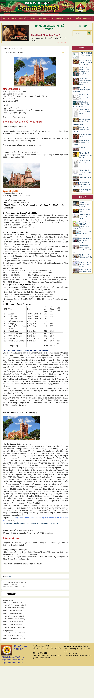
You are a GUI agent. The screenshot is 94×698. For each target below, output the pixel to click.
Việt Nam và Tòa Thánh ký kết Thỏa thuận (82, 257)
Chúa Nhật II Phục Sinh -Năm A (45, 35)
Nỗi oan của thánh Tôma (85, 135)
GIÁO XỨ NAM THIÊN (10, 640)
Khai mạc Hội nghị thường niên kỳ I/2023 (82, 233)
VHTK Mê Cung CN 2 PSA (84, 161)
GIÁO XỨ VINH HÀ (9, 656)
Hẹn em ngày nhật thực (85, 191)
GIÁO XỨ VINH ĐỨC (10, 653)
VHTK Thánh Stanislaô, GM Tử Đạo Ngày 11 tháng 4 (85, 81)
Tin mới (82, 48)
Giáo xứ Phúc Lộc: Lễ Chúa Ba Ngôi (85, 270)
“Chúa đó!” (82, 148)
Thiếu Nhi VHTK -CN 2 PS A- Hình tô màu (85, 111)
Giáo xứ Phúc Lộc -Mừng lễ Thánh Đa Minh (85, 264)
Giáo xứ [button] (22, 18)
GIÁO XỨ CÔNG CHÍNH (11, 665)
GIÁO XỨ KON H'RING (10, 670)
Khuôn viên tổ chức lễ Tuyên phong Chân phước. (81, 104)
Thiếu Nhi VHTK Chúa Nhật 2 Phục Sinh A (85, 155)
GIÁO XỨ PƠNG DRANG (11, 637)
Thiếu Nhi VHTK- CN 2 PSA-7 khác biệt (85, 172)
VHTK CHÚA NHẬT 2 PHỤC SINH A (84, 97)
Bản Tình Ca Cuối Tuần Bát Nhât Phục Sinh (82, 129)
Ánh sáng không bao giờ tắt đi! (84, 120)
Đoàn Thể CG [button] (57, 18)
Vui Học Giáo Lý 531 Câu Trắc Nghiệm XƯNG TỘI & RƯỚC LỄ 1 (81, 225)
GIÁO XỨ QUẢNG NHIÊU (11, 645)
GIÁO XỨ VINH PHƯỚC (10, 659)
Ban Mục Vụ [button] (44, 18)
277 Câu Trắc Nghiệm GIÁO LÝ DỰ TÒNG (85, 204)
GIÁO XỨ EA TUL (9, 634)
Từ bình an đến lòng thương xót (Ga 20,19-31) (81, 185)
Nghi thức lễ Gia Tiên (84, 210)
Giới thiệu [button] (12, 18)
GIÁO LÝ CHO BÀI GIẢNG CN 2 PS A (85, 54)
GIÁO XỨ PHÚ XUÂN (10, 648)
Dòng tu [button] (32, 18)
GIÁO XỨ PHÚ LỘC (9, 642)
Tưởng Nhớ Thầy (85, 177)
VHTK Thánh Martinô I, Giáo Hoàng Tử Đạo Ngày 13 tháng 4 (84, 71)
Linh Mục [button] (69, 18)
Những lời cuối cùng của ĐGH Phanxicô (81, 143)
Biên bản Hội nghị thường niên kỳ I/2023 (85, 240)
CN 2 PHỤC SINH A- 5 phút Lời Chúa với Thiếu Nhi (85, 62)
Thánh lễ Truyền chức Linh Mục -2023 (84, 217)
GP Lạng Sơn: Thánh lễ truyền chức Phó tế (81, 90)
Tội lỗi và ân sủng (78, 124)
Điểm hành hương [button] (83, 18)
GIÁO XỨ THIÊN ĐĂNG (10, 651)
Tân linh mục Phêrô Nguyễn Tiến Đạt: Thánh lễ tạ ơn (82, 249)
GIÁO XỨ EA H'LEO (9, 668)
